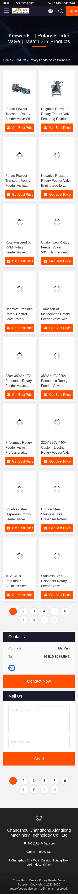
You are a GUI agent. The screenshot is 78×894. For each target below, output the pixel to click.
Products (20, 60)
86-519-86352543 (61, 3)
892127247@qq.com (18, 3)
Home (7, 60)
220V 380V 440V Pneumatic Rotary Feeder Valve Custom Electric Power (18, 385)
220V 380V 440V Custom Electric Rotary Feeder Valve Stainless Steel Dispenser (56, 452)
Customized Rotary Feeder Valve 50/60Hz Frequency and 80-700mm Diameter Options (55, 252)
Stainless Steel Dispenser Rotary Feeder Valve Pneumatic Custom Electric (55, 586)
